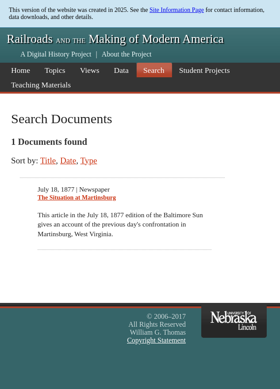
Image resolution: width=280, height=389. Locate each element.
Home (20, 70)
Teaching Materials (41, 84)
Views (90, 70)
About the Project (127, 54)
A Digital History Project (55, 54)
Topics (55, 70)
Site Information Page (177, 10)
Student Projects (204, 70)
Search (154, 70)
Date (68, 160)
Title (48, 160)
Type (88, 160)
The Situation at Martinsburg (77, 197)
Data (121, 70)
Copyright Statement (156, 340)
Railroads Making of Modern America (115, 38)
